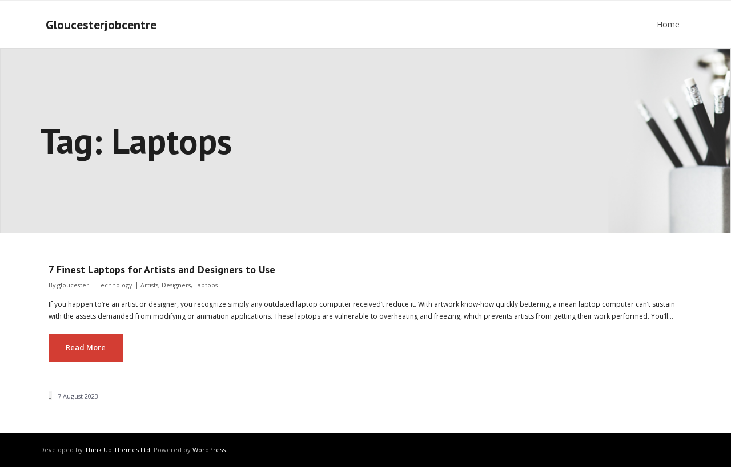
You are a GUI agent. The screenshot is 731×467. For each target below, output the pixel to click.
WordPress (209, 449)
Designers (176, 285)
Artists (149, 285)
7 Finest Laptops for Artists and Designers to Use (163, 269)
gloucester (73, 285)
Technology (115, 285)
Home (668, 24)
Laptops (206, 285)
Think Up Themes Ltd (117, 449)
